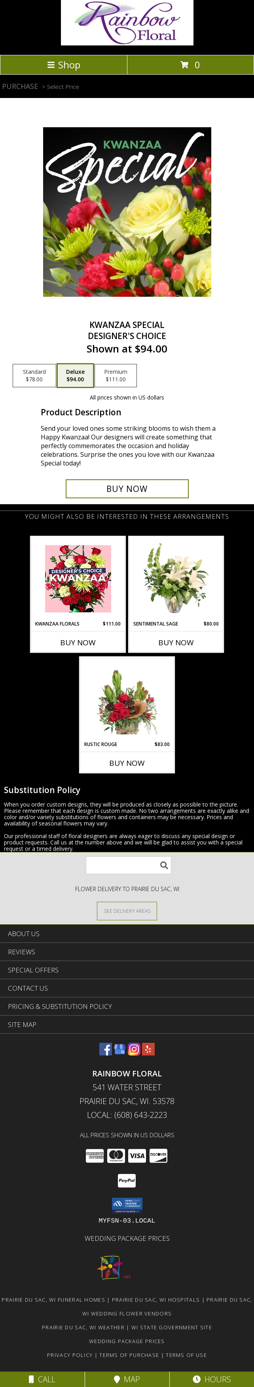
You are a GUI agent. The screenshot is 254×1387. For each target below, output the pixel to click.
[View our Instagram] (134, 1052)
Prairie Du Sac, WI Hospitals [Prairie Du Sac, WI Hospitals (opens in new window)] (156, 1299)
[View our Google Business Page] (120, 1052)
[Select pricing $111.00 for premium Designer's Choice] (115, 375)
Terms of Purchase (129, 1355)
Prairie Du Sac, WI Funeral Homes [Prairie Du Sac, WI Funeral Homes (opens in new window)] (53, 1299)
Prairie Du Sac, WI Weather (83, 1327)
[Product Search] (128, 865)
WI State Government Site (171, 1327)
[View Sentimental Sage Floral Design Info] (176, 578)
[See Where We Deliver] (127, 910)
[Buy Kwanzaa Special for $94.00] (127, 488)
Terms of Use (186, 1355)
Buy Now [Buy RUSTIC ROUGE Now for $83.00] (127, 763)
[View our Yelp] (148, 1052)
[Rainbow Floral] (127, 43)
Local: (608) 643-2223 (127, 1115)
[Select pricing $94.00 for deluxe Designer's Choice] (75, 375)
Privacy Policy (70, 1355)
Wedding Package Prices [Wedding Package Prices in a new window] (127, 1238)
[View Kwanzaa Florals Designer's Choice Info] (78, 579)
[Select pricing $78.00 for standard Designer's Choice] (34, 375)
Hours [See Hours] (212, 1379)
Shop (63, 64)
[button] (127, 1206)
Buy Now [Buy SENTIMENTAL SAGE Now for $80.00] (176, 642)
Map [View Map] (127, 1379)
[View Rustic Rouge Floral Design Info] (127, 699)
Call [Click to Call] (42, 1379)
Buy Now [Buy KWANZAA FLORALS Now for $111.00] (78, 642)
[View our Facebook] (105, 1052)
